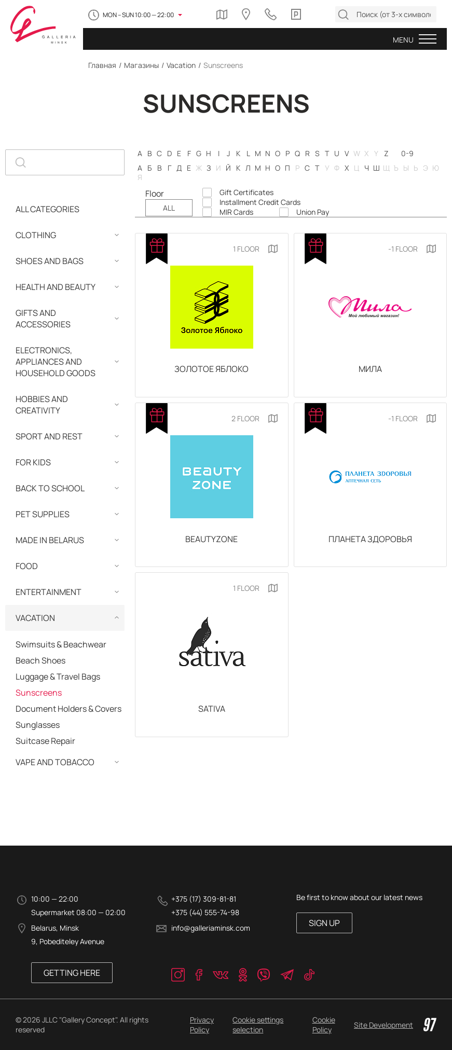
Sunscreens (39, 692)
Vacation (181, 65)
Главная (102, 65)
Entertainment (48, 592)
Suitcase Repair (45, 741)
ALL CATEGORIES (47, 209)
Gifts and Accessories (43, 318)
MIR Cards (236, 212)
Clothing (36, 235)
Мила (370, 369)
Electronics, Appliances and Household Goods (55, 361)
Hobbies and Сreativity (42, 404)
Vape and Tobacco (55, 762)
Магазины (141, 65)
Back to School (50, 488)
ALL (169, 208)
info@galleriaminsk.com (210, 928)
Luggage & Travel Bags (58, 676)
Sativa (211, 708)
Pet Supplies (43, 514)
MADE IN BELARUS (50, 540)
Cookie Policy (323, 1024)
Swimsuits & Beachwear (61, 644)
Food (27, 566)
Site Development (395, 1024)
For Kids (33, 462)
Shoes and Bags (50, 261)
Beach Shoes (40, 660)
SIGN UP (324, 923)
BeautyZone (211, 539)
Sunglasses (38, 724)
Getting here (72, 972)
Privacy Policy (202, 1024)
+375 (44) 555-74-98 (205, 912)
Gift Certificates (246, 192)
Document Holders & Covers (68, 708)
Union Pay (312, 212)
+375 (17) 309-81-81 (203, 899)
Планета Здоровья (370, 539)
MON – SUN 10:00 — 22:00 (138, 14)
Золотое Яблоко (211, 369)
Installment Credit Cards (260, 202)
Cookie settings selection (257, 1024)
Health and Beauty (55, 287)
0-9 (407, 153)
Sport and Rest (49, 436)
